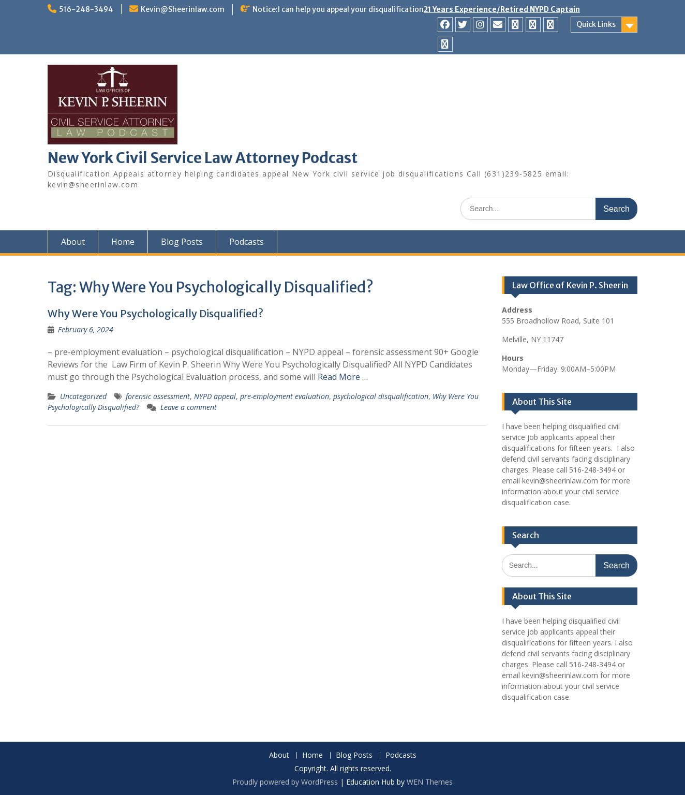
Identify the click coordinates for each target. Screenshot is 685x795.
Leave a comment (188, 407)
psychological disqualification (380, 396)
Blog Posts (182, 241)
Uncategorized (83, 396)
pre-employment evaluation (284, 396)
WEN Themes (430, 782)
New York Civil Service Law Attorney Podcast (203, 158)
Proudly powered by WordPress (285, 782)
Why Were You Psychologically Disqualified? (155, 313)
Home (123, 241)
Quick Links (596, 24)
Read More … (343, 376)
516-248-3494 (86, 9)
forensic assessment (158, 396)
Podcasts (246, 241)
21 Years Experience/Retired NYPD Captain (502, 9)
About (73, 241)
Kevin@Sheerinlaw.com (183, 9)
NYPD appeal (215, 396)
